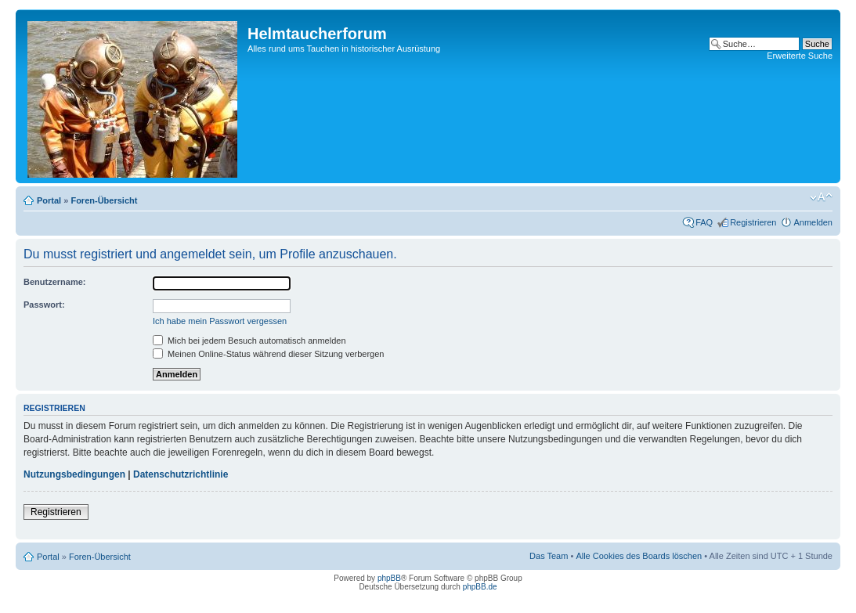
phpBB (389, 578)
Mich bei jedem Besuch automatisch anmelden (249, 340)
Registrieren (753, 222)
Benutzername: (54, 282)
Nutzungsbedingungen (74, 474)
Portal (49, 200)
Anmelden (813, 222)
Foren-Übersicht (103, 200)
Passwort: (44, 304)
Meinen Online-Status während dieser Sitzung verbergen (268, 354)
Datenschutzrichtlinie (180, 474)
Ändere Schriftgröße (821, 197)
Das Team (548, 556)
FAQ (704, 222)
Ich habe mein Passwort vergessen (220, 321)
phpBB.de (480, 586)
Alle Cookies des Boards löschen (639, 556)
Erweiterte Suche (800, 55)
